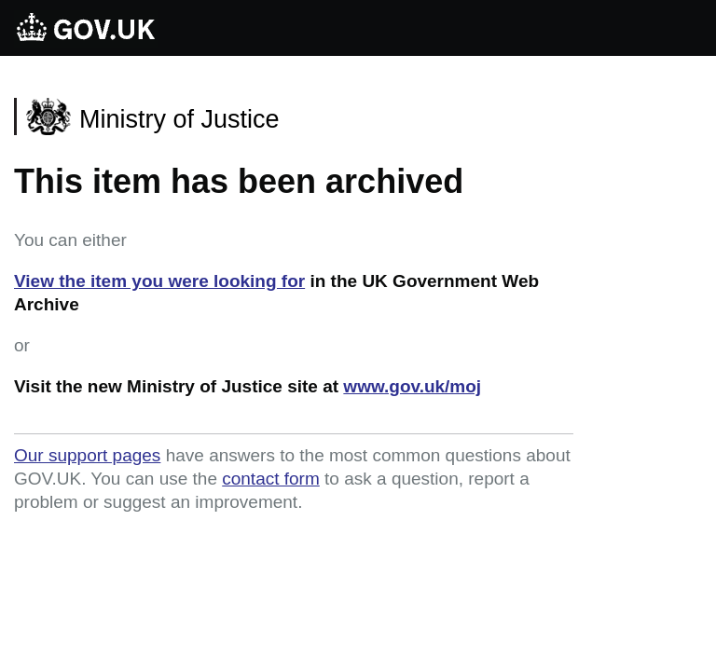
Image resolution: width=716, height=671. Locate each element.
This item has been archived (238, 181)
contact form (271, 478)
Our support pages (87, 455)
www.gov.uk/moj (412, 386)
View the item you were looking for (159, 281)
